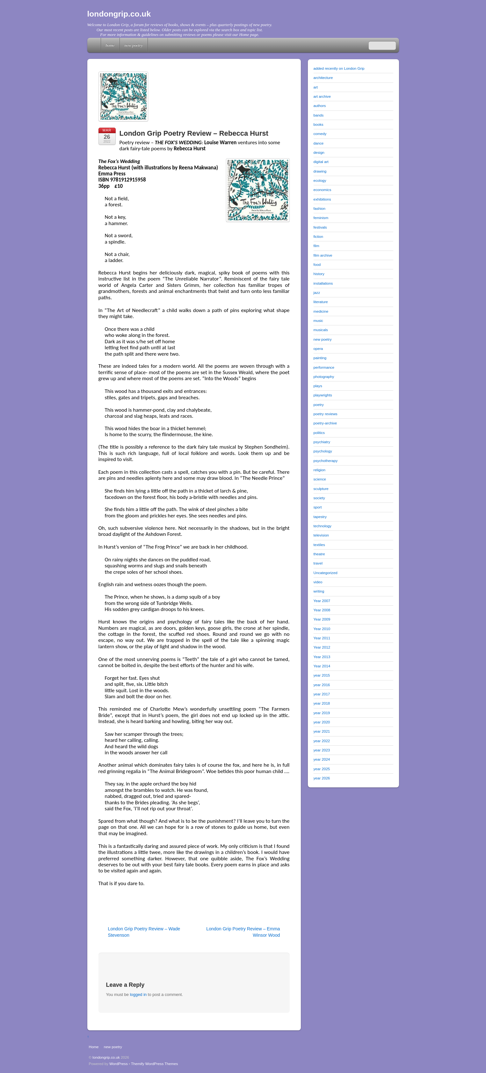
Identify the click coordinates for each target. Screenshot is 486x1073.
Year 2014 (322, 666)
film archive (323, 255)
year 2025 (322, 769)
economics (322, 190)
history (319, 274)
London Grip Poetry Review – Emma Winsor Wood (243, 931)
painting (320, 358)
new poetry (134, 45)
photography (324, 376)
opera (318, 348)
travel (318, 563)
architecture (323, 77)
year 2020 (322, 722)
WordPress (118, 1064)
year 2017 (322, 694)
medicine (321, 311)
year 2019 (322, 713)
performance (324, 367)
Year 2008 (322, 610)
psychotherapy (326, 460)
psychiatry (322, 442)
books (318, 124)
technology (322, 526)
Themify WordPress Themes (154, 1064)
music (318, 320)
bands (319, 115)
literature (321, 302)
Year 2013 (322, 657)
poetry (319, 404)
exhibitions (322, 199)
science (320, 479)
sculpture (321, 489)
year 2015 (322, 675)
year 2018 (322, 703)
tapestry (320, 517)
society (319, 498)
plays (318, 386)
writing (319, 591)
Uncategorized (325, 573)
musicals (321, 330)
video (318, 582)
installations (323, 283)
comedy (320, 133)
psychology (323, 451)
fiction (318, 236)
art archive (322, 96)
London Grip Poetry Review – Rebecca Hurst (194, 133)
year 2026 (322, 778)
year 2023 (322, 750)
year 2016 (322, 685)
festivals (320, 227)
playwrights (323, 395)
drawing (320, 171)
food (317, 264)
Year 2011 (322, 638)
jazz (317, 292)
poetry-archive (325, 423)
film (316, 246)
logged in (138, 994)
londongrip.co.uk (106, 1057)
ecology (320, 180)
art (316, 87)
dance (319, 143)
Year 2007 (322, 601)
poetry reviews (325, 414)
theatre (319, 554)
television (321, 535)
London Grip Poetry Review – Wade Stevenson (144, 931)
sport (318, 507)
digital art (321, 162)
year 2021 (322, 731)
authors (320, 105)
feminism (321, 218)
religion (320, 470)
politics (319, 432)
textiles (319, 545)
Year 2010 (322, 629)
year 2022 (322, 741)
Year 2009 (322, 619)
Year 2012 (322, 647)
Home (94, 45)
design (319, 152)
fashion (320, 208)
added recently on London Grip (339, 68)
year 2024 (322, 759)
